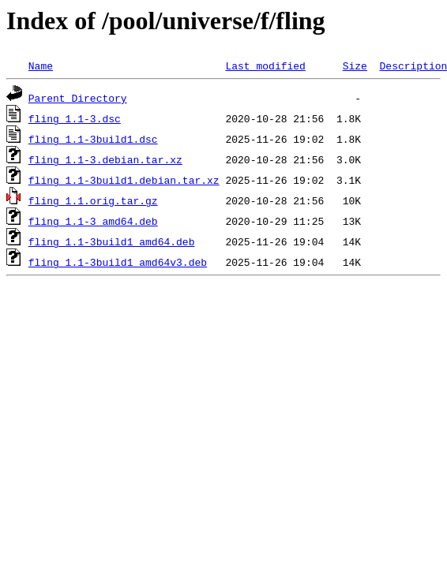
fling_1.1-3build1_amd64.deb (111, 241)
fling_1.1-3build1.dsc (93, 139)
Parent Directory (77, 98)
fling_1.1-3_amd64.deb (93, 221)
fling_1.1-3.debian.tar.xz (105, 159)
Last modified (265, 65)
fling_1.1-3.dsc (74, 118)
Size (355, 65)
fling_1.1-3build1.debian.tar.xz (124, 180)
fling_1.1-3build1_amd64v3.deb (117, 262)
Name (40, 65)
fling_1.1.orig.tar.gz (93, 200)
